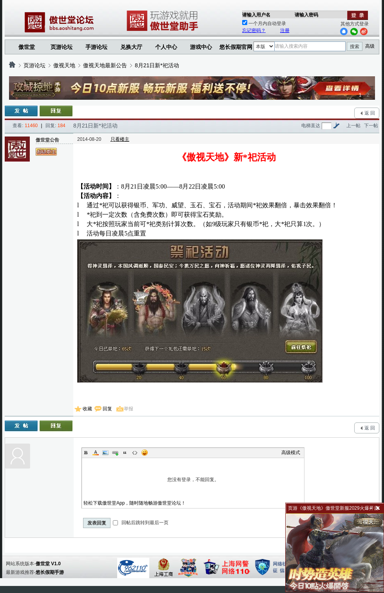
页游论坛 (61, 47)
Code (135, 452)
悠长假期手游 (50, 572)
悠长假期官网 (235, 47)
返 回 (369, 113)
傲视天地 (64, 65)
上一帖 (353, 125)
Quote (125, 452)
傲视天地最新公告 (105, 65)
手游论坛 (96, 47)
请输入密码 (306, 15)
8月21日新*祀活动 (157, 65)
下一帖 (371, 125)
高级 (370, 46)
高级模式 (290, 452)
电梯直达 (310, 125)
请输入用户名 (256, 15)
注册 (285, 30)
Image (105, 452)
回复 (107, 409)
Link (115, 452)
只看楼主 (119, 139)
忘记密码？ (254, 30)
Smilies (145, 452)
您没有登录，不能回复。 (192, 480)
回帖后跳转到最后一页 (140, 522)
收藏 (87, 409)
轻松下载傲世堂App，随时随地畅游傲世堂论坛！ (134, 503)
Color (96, 452)
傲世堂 (26, 47)
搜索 (354, 46)
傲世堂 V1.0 (48, 563)
